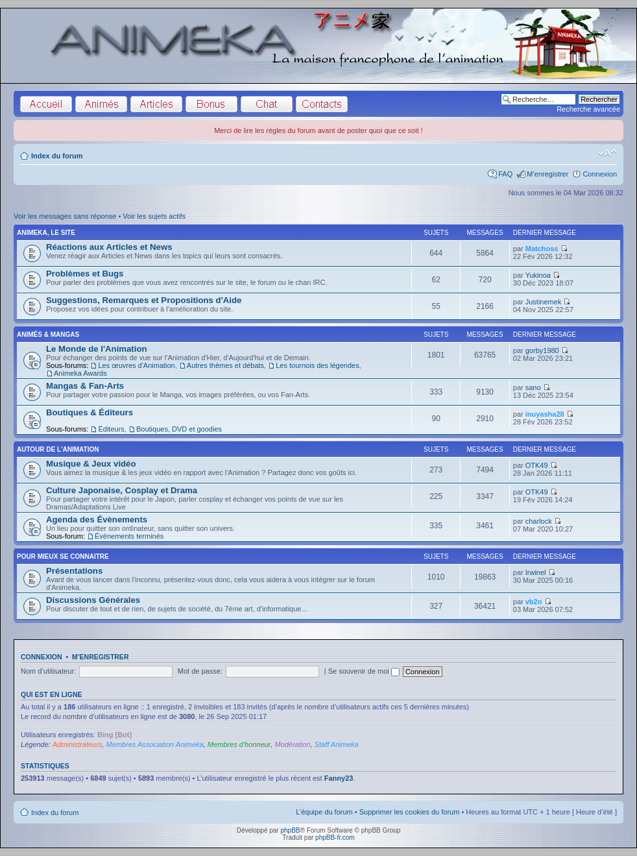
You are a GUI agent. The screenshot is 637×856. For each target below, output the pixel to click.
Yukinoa (538, 275)
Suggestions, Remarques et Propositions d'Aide (143, 300)
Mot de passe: (200, 671)
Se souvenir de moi (364, 671)
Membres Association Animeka (154, 744)
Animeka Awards (80, 373)
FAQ (505, 174)
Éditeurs (111, 429)
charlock (538, 521)
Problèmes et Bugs (84, 273)
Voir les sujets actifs (154, 216)
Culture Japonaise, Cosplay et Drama (121, 490)
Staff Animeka (337, 744)
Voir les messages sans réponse (65, 216)
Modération (292, 744)
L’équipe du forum (324, 812)
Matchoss (542, 248)
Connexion (600, 174)
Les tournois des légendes (317, 365)
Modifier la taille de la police (607, 153)
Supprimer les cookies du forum (409, 812)
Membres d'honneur (239, 744)
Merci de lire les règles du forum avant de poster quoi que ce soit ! (318, 130)
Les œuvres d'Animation (136, 365)
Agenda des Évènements (96, 519)
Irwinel (535, 572)
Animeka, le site (46, 232)
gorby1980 (542, 350)
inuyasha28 (544, 414)
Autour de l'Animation (58, 449)
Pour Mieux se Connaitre (63, 556)
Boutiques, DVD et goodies (179, 429)
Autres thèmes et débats (225, 365)
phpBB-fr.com (335, 837)
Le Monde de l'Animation (96, 349)
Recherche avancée (588, 109)
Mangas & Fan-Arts (85, 386)
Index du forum (56, 156)
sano (533, 387)
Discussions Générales (93, 600)
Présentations (74, 571)
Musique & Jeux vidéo (91, 464)
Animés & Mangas (48, 334)
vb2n (533, 601)
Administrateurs (77, 744)
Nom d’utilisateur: (48, 671)
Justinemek (543, 302)
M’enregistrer (547, 174)
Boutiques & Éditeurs (89, 412)
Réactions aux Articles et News (109, 247)
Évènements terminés (129, 536)
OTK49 (536, 465)
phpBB (290, 830)
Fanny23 (339, 778)
